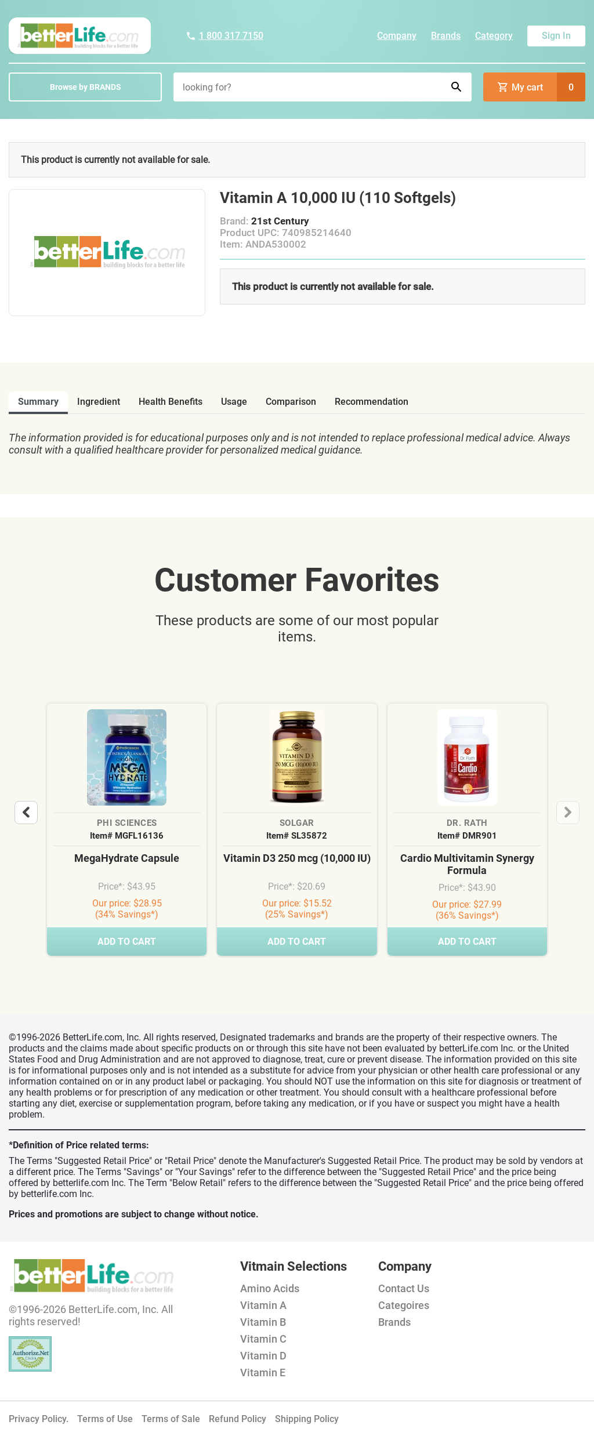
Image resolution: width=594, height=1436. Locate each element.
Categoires (403, 1305)
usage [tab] (234, 401)
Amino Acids (269, 1288)
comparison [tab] (291, 401)
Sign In (556, 35)
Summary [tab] (38, 401)
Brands (446, 35)
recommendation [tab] (371, 401)
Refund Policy (237, 1418)
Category (494, 35)
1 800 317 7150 (224, 35)
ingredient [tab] (98, 401)
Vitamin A (263, 1305)
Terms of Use (105, 1418)
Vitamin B (263, 1322)
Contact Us (403, 1288)
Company (396, 35)
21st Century (280, 221)
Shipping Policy (307, 1418)
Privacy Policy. (38, 1418)
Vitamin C (263, 1339)
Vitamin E (262, 1372)
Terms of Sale (171, 1418)
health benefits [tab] (170, 401)
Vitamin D (263, 1356)
